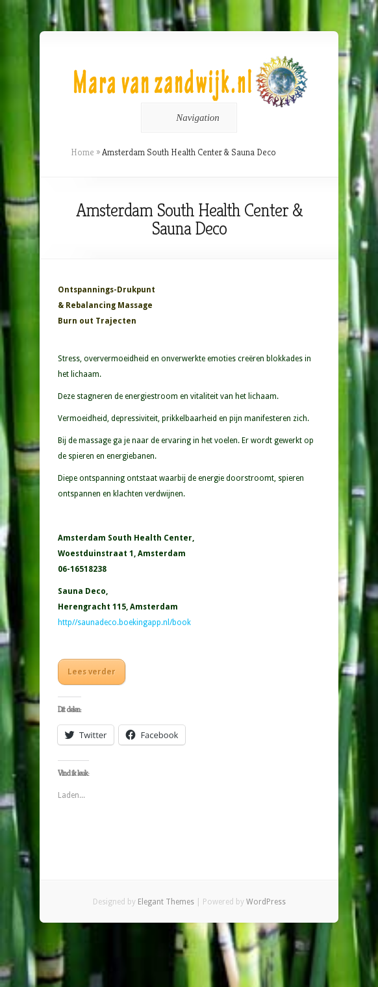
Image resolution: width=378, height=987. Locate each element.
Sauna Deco (82, 591)
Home (82, 152)
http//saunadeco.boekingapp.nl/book (124, 622)
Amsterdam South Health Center (125, 538)
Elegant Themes (166, 901)
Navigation (187, 117)
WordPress (266, 901)
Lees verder (92, 671)
